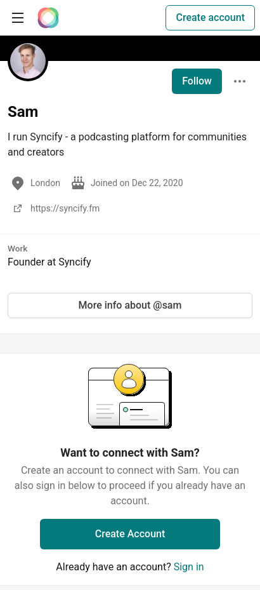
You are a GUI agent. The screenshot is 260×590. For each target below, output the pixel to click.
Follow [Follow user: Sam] (197, 81)
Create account (210, 17)
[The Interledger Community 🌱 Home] (48, 17)
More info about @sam (130, 305)
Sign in (189, 567)
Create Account (130, 534)
